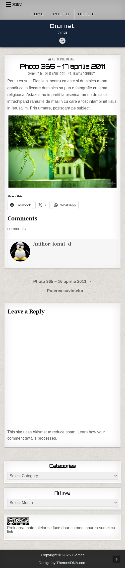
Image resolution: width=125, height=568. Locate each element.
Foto (55, 59)
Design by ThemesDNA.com (62, 563)
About (86, 14)
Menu (17, 4)
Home (37, 14)
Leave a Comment (84, 73)
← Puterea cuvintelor (62, 290)
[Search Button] (62, 41)
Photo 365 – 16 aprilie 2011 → (62, 281)
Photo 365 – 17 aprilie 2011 (62, 66)
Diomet (62, 26)
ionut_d (36, 73)
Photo (61, 14)
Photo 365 (67, 59)
